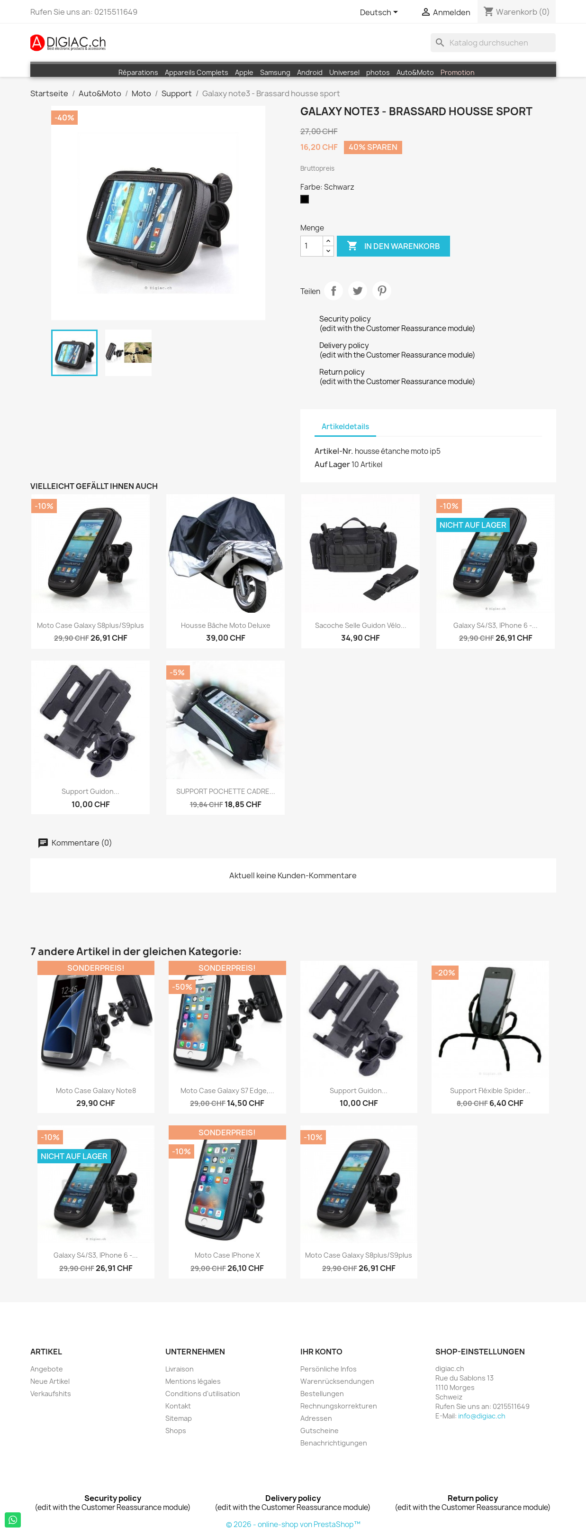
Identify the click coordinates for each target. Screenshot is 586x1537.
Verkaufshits (50, 1393)
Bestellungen (322, 1393)
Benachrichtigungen (333, 1442)
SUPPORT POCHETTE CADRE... (225, 791)
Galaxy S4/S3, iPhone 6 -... (495, 625)
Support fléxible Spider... (490, 1090)
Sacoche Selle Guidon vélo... (360, 625)
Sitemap (178, 1418)
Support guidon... (90, 791)
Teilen (333, 290)
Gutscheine (319, 1430)
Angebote (46, 1368)
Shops (175, 1430)
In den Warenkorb (393, 246)
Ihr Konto (321, 1351)
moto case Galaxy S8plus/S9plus (90, 625)
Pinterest (381, 290)
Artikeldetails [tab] (345, 427)
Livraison (179, 1368)
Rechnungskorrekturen (338, 1405)
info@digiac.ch (481, 1415)
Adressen (316, 1418)
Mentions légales (193, 1381)
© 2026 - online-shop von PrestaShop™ (293, 1524)
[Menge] (311, 246)
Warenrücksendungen (337, 1381)
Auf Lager (332, 464)
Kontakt (178, 1405)
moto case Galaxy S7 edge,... (227, 1090)
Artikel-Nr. (334, 451)
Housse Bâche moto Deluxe (225, 625)
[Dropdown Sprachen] (380, 12)
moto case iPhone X (227, 1255)
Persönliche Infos (328, 1368)
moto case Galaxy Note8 (96, 1090)
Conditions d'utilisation (202, 1393)
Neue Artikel (50, 1381)
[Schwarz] (306, 201)
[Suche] (493, 42)
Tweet (357, 290)
